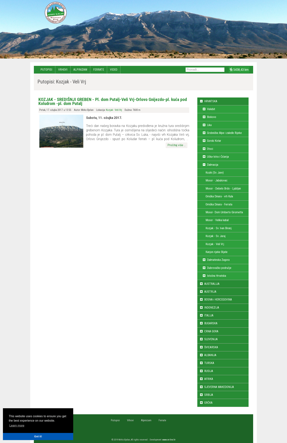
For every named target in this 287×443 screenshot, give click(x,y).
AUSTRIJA (210, 291)
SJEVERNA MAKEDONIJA (219, 387)
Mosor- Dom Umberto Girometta (224, 212)
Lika (209, 125)
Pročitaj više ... (176, 145)
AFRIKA (208, 379)
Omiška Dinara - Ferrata (219, 204)
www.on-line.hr (169, 439)
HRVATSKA (210, 101)
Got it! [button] (38, 436)
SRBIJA (208, 395)
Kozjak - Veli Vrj (114, 110)
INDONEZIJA (211, 307)
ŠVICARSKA (211, 347)
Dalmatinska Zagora (218, 260)
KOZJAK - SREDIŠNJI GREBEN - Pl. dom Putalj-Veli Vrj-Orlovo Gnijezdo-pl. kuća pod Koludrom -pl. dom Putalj (112, 101)
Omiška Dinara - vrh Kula (219, 196)
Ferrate (98, 69)
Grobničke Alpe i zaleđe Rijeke (224, 133)
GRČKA (208, 402)
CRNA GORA (211, 331)
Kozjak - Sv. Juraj (215, 236)
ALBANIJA (210, 355)
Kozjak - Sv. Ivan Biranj (219, 228)
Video (113, 69)
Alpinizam (80, 69)
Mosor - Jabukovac (217, 180)
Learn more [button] (16, 425)
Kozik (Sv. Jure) (215, 172)
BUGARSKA (210, 323)
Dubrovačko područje (219, 268)
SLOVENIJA (211, 339)
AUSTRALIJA (211, 284)
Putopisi (46, 69)
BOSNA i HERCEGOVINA (218, 299)
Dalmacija (212, 164)
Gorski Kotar (214, 140)
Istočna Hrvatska (216, 275)
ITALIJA (208, 315)
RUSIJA (208, 371)
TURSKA (209, 363)
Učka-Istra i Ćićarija (218, 156)
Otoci (210, 149)
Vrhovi (62, 69)
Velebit (211, 109)
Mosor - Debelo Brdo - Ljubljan (223, 188)
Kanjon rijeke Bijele (217, 252)
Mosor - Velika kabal (217, 220)
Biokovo (211, 117)
